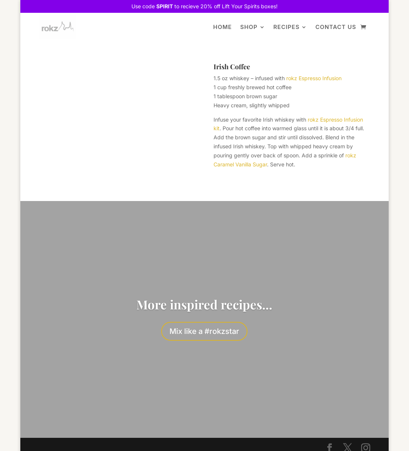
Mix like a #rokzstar (204, 331)
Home (222, 26)
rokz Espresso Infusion (314, 78)
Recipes (286, 26)
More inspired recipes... (204, 304)
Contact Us (335, 26)
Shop (249, 26)
